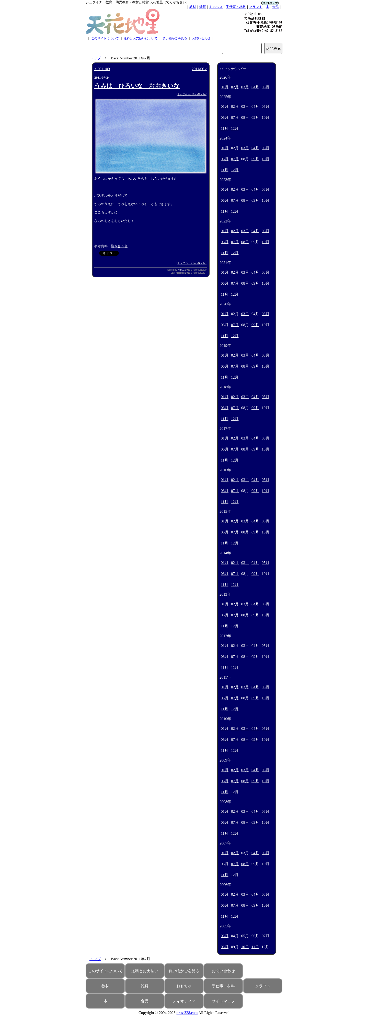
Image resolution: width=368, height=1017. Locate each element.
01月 (224, 87)
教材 (192, 7)
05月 (265, 87)
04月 (255, 87)
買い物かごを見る (175, 38)
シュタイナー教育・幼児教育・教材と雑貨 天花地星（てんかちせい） (137, 2)
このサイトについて (105, 38)
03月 (245, 87)
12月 (234, 128)
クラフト (255, 7)
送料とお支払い (144, 971)
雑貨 (202, 7)
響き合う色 (119, 246)
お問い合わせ (201, 38)
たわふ (181, 270)
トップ (95, 58)
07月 (235, 117)
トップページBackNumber (191, 94)
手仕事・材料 (236, 7)
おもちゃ (216, 7)
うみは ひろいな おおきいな (137, 86)
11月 (224, 128)
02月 (235, 87)
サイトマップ (223, 1001)
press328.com (187, 1013)
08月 (245, 117)
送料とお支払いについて (140, 38)
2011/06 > (199, 69)
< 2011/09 (102, 69)
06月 (224, 117)
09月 (255, 159)
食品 (275, 7)
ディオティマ (183, 1001)
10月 (265, 117)
